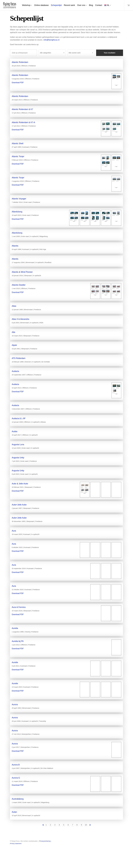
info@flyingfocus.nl (51, 40)
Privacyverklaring (44, 841)
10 (86, 825)
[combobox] (52, 53)
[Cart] (128, 5)
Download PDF (18, 82)
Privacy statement (15, 843)
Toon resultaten (109, 53)
